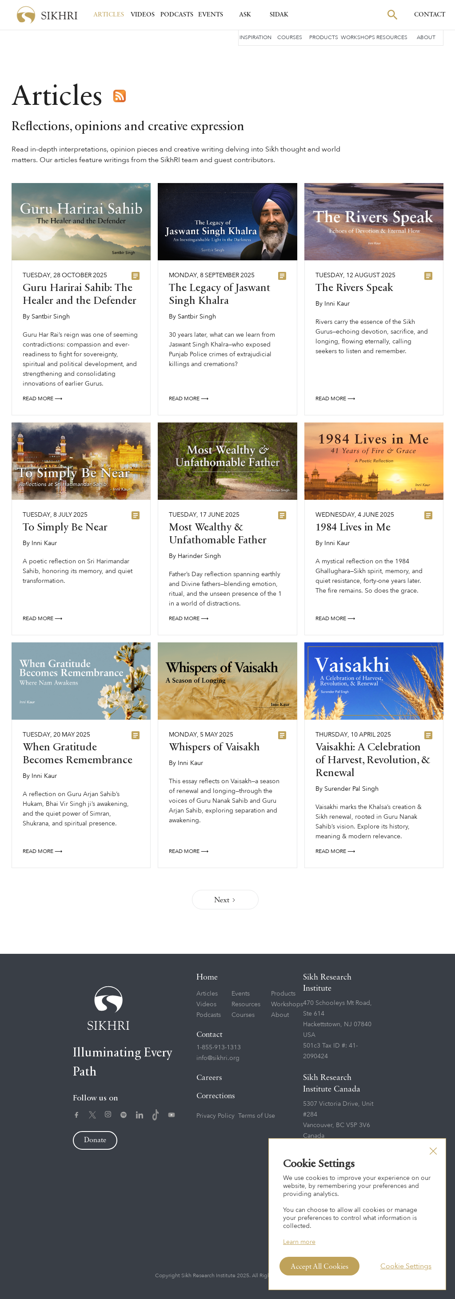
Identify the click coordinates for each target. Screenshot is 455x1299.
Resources (391, 37)
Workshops (358, 37)
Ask (245, 15)
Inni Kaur (337, 303)
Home (207, 977)
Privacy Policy (215, 1116)
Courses (289, 37)
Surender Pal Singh (351, 789)
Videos (143, 15)
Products (323, 37)
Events (210, 15)
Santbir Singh (51, 316)
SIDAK (279, 15)
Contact (209, 1035)
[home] (47, 15)
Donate (95, 1140)
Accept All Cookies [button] (319, 1267)
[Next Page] (225, 899)
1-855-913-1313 (218, 1047)
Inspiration (255, 37)
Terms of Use (256, 1116)
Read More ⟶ (42, 398)
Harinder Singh (199, 556)
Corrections (215, 1096)
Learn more (299, 1242)
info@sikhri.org (217, 1058)
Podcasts (176, 15)
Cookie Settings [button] (405, 1266)
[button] (433, 1151)
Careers (209, 1078)
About (426, 37)
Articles (108, 15)
